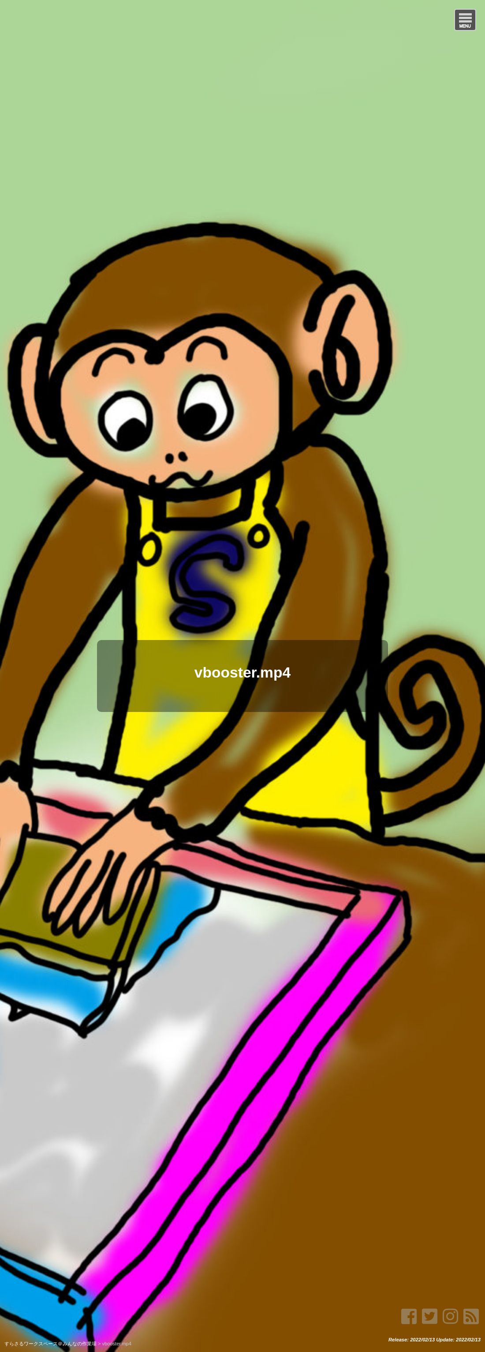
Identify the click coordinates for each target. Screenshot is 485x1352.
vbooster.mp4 (242, 672)
